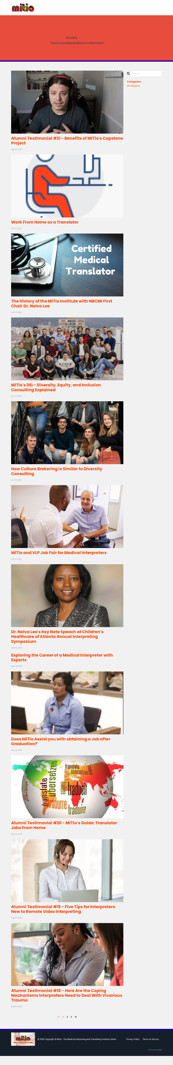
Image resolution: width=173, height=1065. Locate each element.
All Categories (133, 86)
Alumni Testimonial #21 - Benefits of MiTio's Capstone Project (59, 141)
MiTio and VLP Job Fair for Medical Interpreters (62, 556)
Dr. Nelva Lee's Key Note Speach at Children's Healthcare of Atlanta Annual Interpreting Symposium (60, 641)
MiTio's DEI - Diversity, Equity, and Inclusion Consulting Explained (59, 390)
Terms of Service (150, 1048)
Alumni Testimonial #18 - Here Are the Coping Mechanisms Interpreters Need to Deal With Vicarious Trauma (61, 1004)
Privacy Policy (133, 1048)
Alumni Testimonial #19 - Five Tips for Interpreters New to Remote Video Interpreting (66, 917)
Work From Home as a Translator (47, 223)
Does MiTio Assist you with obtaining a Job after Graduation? (64, 747)
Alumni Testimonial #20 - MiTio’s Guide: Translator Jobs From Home (55, 832)
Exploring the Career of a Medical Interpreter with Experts (65, 663)
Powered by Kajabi (155, 1059)
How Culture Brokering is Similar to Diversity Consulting (60, 474)
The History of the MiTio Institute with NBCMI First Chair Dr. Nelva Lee (65, 305)
